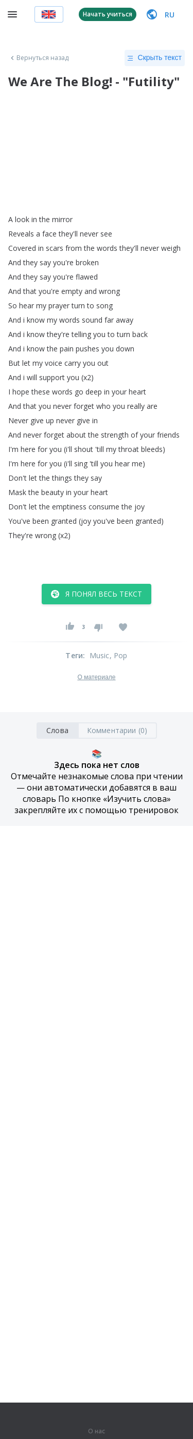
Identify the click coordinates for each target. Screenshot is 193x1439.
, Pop (119, 655)
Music (100, 655)
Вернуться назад (38, 58)
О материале (96, 677)
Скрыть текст (155, 58)
